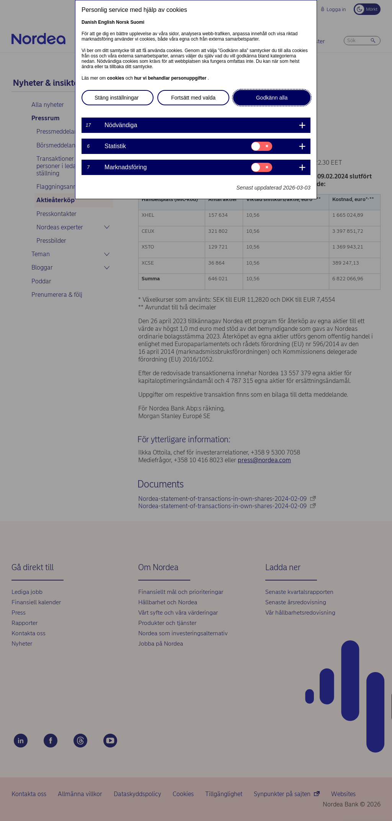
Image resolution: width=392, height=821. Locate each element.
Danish (89, 22)
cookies (116, 78)
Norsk (122, 22)
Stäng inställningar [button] (117, 98)
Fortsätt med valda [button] (193, 98)
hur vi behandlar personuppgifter (170, 78)
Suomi (137, 22)
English (106, 22)
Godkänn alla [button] (272, 98)
